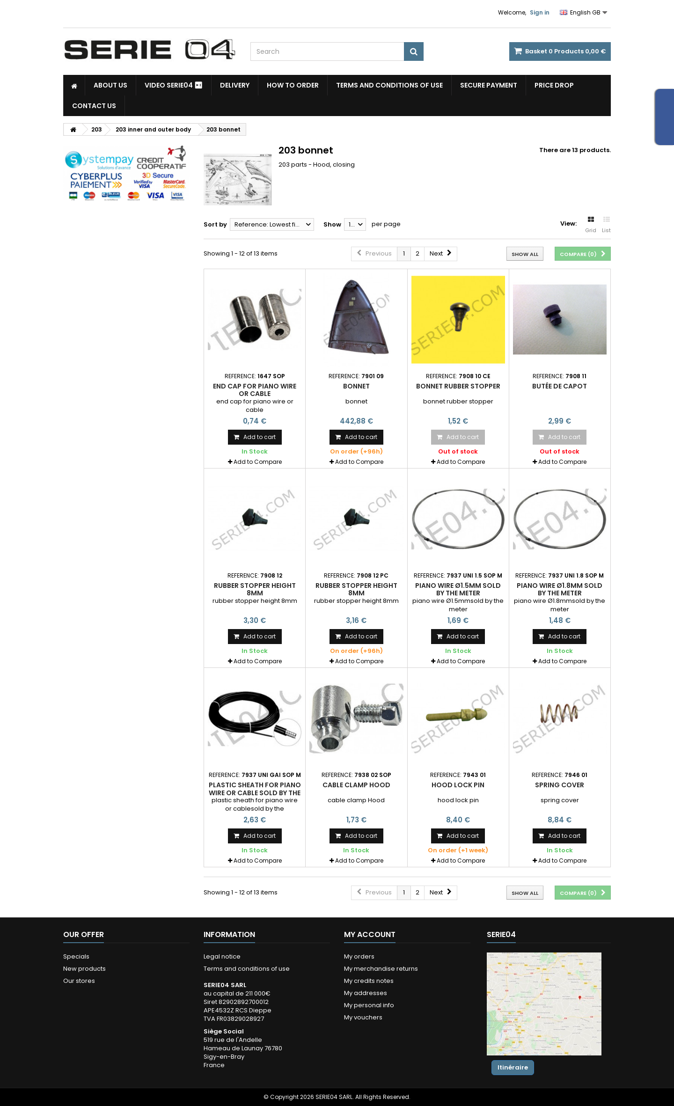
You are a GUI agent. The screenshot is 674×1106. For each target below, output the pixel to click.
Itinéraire (513, 1067)
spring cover (559, 785)
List (606, 225)
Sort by (215, 224)
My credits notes (369, 980)
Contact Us (94, 105)
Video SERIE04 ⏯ (174, 85)
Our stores (79, 980)
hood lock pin (458, 785)
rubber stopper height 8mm (255, 589)
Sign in (539, 12)
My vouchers (363, 1017)
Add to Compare (258, 462)
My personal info (369, 1005)
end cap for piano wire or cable (254, 389)
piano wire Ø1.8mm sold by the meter (559, 589)
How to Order (293, 85)
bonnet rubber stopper (458, 386)
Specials (76, 956)
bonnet (356, 386)
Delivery (234, 85)
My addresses (365, 993)
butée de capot (559, 386)
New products (84, 968)
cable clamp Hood (356, 785)
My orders (359, 956)
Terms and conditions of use (389, 85)
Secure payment (488, 85)
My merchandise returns (381, 968)
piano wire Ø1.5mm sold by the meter (458, 589)
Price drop (554, 85)
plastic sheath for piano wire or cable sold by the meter (255, 792)
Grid (590, 225)
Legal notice (222, 956)
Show (332, 224)
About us (110, 85)
